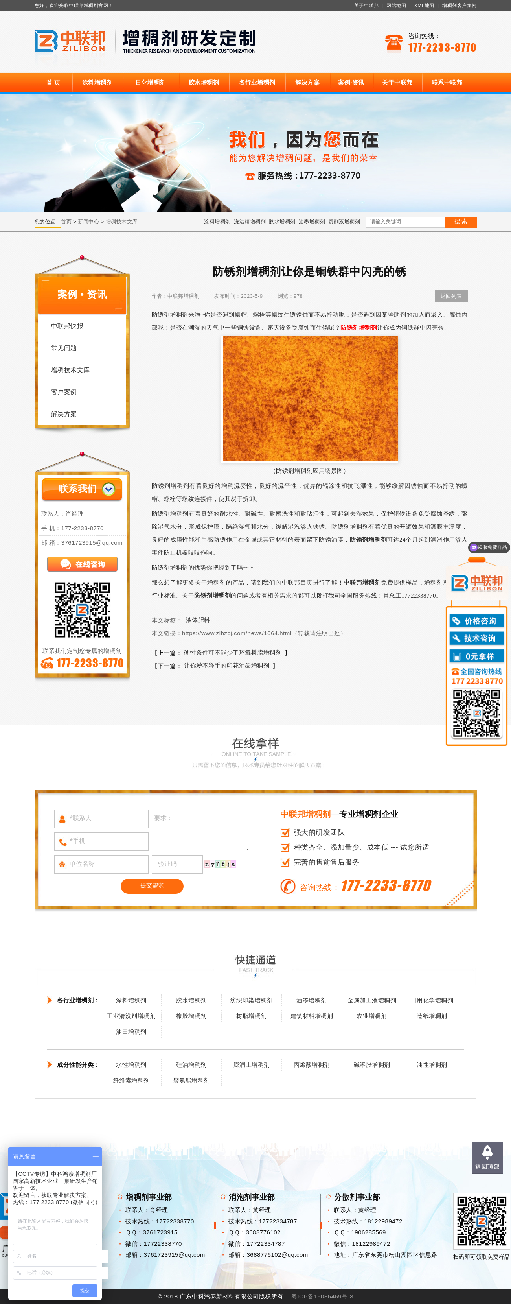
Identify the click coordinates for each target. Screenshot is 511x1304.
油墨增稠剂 (312, 222)
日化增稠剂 (150, 82)
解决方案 (307, 82)
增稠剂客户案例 (459, 5)
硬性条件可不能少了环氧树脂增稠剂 (232, 652)
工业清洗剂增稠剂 (131, 1016)
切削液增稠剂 (344, 222)
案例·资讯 (351, 82)
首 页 (53, 82)
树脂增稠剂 (251, 1016)
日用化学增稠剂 (432, 1000)
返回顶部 (487, 1166)
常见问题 (64, 348)
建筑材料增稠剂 (311, 1016)
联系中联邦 (447, 82)
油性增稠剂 (432, 1064)
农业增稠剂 (372, 1016)
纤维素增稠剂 (131, 1080)
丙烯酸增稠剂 (312, 1064)
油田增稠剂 (131, 1031)
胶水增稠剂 (204, 82)
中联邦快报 (67, 326)
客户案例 (64, 392)
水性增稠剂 (131, 1064)
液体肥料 (198, 619)
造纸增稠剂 (432, 1016)
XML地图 (424, 5)
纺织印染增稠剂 (251, 1000)
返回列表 (451, 296)
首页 (66, 222)
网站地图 (396, 5)
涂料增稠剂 (97, 82)
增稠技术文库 (122, 222)
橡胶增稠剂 (191, 1016)
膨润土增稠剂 (251, 1064)
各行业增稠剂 (257, 82)
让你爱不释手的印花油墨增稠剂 (226, 665)
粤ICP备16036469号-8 (322, 1296)
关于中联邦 (366, 5)
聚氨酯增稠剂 (191, 1080)
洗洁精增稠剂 (250, 222)
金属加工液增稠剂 (371, 1000)
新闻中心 (88, 222)
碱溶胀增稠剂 (372, 1064)
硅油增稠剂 (191, 1064)
